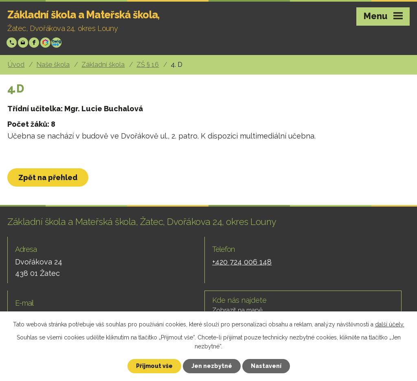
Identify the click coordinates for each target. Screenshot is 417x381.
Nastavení (266, 366)
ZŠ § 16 (147, 64)
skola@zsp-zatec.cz (24, 42)
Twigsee (57, 42)
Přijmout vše (154, 366)
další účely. (389, 324)
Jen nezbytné (211, 366)
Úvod (16, 64)
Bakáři (46, 42)
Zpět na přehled (47, 177)
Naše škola (53, 64)
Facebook (35, 42)
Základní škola (103, 64)
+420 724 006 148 (12, 42)
